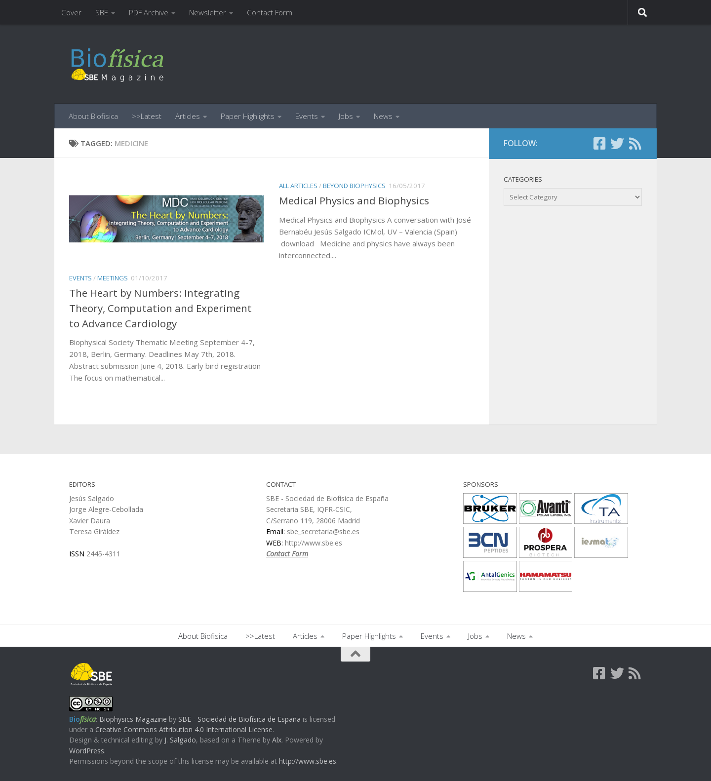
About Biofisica (93, 116)
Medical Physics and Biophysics (354, 200)
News (383, 116)
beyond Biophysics (354, 185)
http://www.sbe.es (307, 761)
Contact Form (269, 12)
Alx (276, 739)
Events (306, 116)
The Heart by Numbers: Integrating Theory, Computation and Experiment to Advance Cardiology (160, 308)
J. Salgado (180, 739)
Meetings (112, 277)
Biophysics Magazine (133, 719)
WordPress (86, 750)
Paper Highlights (248, 116)
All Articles (298, 185)
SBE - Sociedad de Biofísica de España (239, 719)
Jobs (346, 116)
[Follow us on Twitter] (617, 144)
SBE (101, 12)
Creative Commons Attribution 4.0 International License (184, 729)
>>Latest (146, 116)
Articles (187, 116)
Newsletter (207, 12)
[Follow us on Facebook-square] (599, 144)
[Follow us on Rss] (635, 144)
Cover (71, 12)
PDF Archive (148, 12)
